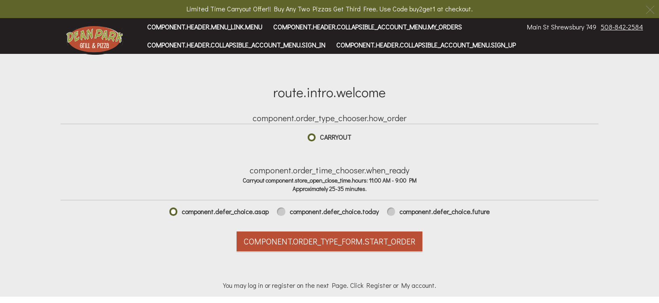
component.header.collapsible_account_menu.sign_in (236, 44)
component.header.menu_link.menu (204, 26)
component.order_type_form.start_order (329, 241)
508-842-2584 (622, 26)
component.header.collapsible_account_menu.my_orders (367, 26)
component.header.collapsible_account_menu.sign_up (426, 44)
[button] (95, 40)
